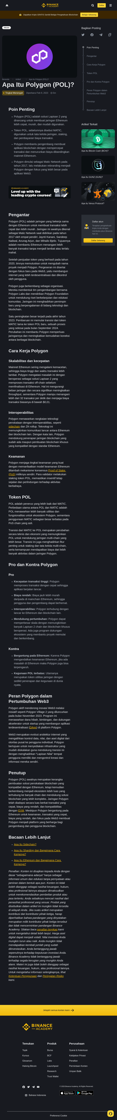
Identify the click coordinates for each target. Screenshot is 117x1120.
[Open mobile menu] (110, 5)
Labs (49, 1061)
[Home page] (50, 5)
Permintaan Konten (78, 1066)
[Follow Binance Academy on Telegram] (33, 1087)
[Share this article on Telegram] (100, 34)
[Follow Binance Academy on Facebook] (23, 1087)
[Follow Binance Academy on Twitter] (28, 1087)
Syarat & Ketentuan (78, 1050)
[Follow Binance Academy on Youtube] (38, 1087)
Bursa (50, 1050)
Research (51, 1071)
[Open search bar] (91, 5)
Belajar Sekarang (89, 15)
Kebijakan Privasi (77, 1055)
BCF (49, 1055)
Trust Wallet (53, 1076)
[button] (110, 5)
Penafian (73, 1061)
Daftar (101, 5)
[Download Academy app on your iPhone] (67, 1093)
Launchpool (52, 1066)
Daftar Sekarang (98, 240)
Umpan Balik (75, 1071)
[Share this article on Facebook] (92, 34)
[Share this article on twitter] (83, 34)
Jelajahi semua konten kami (58, 1010)
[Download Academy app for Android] (84, 1093)
